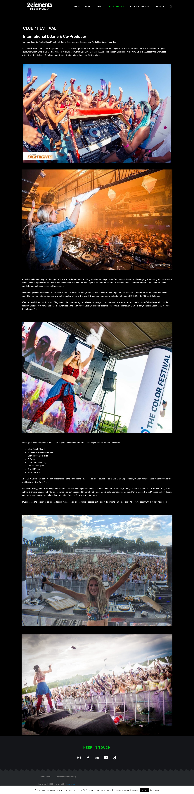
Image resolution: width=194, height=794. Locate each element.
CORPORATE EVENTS (140, 7)
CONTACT (159, 7)
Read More (154, 790)
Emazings (70, 784)
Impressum (45, 776)
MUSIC (88, 7)
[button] (171, 6)
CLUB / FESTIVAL (117, 7)
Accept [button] (144, 790)
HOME (76, 7)
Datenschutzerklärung (66, 776)
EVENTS (100, 7)
